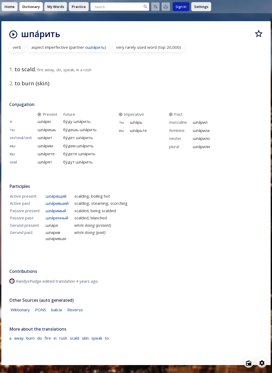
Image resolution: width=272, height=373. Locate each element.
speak (96, 338)
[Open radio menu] (248, 363)
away (19, 338)
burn (30, 338)
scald (74, 338)
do (39, 338)
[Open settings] (262, 363)
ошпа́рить (95, 47)
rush (63, 338)
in (55, 338)
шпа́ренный (57, 217)
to (107, 338)
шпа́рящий (56, 196)
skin (85, 338)
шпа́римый (56, 210)
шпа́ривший (57, 203)
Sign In (181, 6)
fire (48, 338)
